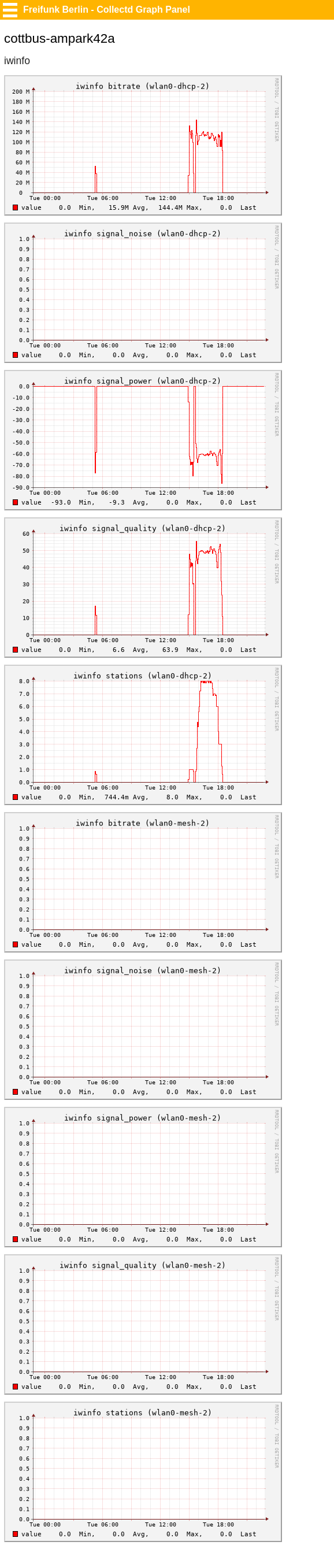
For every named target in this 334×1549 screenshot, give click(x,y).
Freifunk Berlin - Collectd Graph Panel (106, 9)
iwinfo (17, 60)
